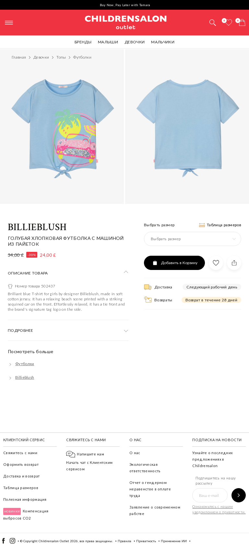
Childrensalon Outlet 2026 (58, 541)
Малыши (108, 41)
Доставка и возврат (21, 476)
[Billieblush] (21, 377)
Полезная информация (25, 499)
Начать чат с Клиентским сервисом (89, 461)
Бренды (83, 41)
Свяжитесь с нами (20, 453)
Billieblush (37, 227)
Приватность (146, 541)
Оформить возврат (21, 464)
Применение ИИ (174, 541)
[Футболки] (21, 363)
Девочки (134, 41)
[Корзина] (242, 22)
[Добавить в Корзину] (174, 263)
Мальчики (162, 41)
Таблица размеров (20, 488)
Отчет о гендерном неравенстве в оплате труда (150, 489)
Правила (124, 541)
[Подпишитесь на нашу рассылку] (238, 495)
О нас (134, 453)
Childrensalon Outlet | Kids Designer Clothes (125, 22)
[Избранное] (228, 22)
